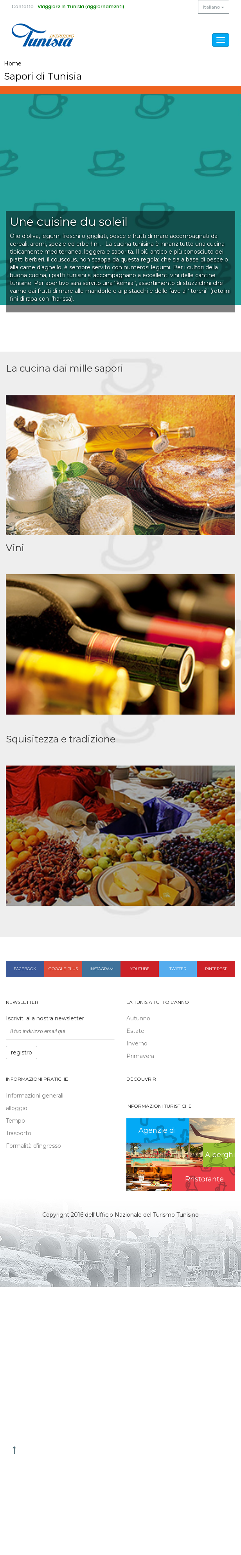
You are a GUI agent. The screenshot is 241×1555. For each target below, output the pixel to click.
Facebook (25, 968)
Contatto (23, 6)
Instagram (101, 968)
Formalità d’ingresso (33, 1145)
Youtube (139, 968)
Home (13, 63)
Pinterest (216, 968)
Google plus (63, 968)
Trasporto (18, 1133)
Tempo (15, 1120)
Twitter (177, 968)
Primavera (140, 1056)
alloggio (16, 1108)
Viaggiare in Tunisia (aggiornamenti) (81, 6)
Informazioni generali (34, 1095)
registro (21, 1052)
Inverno (136, 1043)
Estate (135, 1030)
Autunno (138, 1018)
